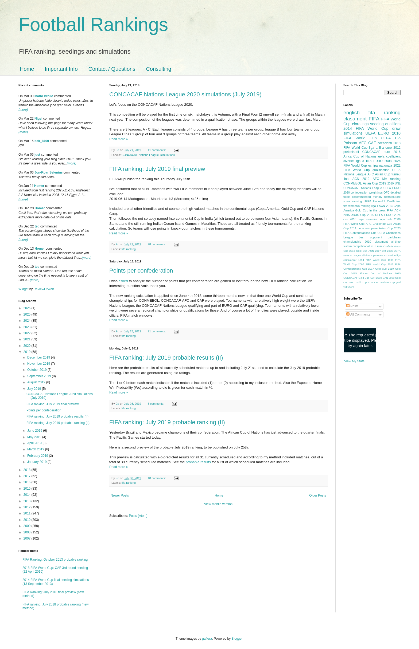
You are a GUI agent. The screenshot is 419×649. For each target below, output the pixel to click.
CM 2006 (387, 250)
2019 (28, 352)
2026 (28, 308)
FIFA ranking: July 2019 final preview (157, 169)
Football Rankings (93, 24)
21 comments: (157, 331)
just (37, 154)
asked (123, 281)
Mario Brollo (43, 96)
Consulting (158, 69)
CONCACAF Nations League (140, 154)
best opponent (370, 237)
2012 (28, 507)
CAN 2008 (388, 277)
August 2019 (36, 382)
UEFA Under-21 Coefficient (382, 201)
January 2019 (37, 462)
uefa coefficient (389, 156)
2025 (28, 314)
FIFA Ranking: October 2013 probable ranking (55, 559)
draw (396, 128)
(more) (23, 110)
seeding (376, 124)
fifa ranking (129, 249)
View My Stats (354, 361)
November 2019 (39, 363)
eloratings (360, 124)
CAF (372, 143)
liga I (374, 205)
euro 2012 (393, 148)
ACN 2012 (361, 179)
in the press (378, 210)
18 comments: (157, 478)
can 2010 (349, 219)
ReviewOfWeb (44, 289)
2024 (28, 320)
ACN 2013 (386, 205)
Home (27, 69)
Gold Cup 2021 (364, 282)
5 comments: (156, 403)
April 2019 (34, 443)
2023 (28, 327)
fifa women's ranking (356, 205)
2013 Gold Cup (358, 250)
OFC (386, 192)
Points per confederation (141, 270)
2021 (28, 339)
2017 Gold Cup (377, 268)
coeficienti (385, 143)
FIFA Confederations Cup (360, 232)
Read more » (118, 139)
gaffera (207, 638)
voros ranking (352, 201)
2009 (28, 526)
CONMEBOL (352, 183)
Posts (352, 306)
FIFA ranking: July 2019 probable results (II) (166, 357)
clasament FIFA (361, 118)
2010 (28, 520)
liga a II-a (376, 148)
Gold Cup (361, 210)
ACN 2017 (374, 250)
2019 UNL (394, 183)
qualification (381, 170)
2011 (28, 513)
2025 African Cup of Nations (371, 273)
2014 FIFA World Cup (365, 128)
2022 (28, 333)
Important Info (61, 69)
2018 (28, 470)
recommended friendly (367, 196)
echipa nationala (380, 165)
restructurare (392, 196)
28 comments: (157, 244)
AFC (363, 143)
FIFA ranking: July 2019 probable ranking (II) (167, 422)
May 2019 (34, 437)
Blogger (237, 638)
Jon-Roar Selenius (48, 172)
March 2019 (36, 449)
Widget (23, 289)
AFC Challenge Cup (379, 223)
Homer (39, 186)
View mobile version (218, 504)
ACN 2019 (376, 277)
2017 (28, 476)
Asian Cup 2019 (374, 183)
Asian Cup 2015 (362, 215)
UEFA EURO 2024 (388, 215)
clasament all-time (388, 241)
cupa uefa (385, 219)
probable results (198, 462)
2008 (28, 532)
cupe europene (368, 228)
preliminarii (351, 152)
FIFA (390, 210)
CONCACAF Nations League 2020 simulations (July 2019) (185, 94)
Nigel (38, 118)
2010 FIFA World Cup (372, 135)
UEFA (386, 138)
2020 (28, 346)
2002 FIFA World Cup (372, 264)
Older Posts (317, 495)
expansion (390, 255)
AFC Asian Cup (378, 174)
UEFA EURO (377, 133)
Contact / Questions (111, 69)
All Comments (358, 314)
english (351, 112)
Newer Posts (120, 495)
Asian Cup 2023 (390, 228)
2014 (28, 495)
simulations (167, 154)
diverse (348, 161)
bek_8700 (41, 141)
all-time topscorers (372, 255)
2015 (28, 488)
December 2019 (39, 357)
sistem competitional (356, 246)
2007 (28, 538)
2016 (28, 482)
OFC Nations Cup (384, 282)
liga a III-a (364, 161)
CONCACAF (371, 152)
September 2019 (39, 376)
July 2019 (34, 389)
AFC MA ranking (387, 179)
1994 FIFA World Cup (372, 259)
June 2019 (35, 430)
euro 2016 (392, 152)
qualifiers (393, 124)
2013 (28, 501)
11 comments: (157, 150)
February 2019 (38, 456)
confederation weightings (367, 192)
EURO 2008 (382, 161)
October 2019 (37, 370)
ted (37, 226)
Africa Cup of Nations (359, 156)
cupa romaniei (367, 219)
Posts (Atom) (138, 516)
